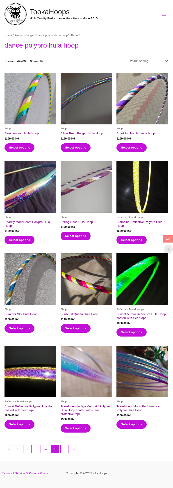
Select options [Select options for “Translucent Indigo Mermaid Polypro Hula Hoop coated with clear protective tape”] (75, 428)
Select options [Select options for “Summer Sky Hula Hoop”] (19, 328)
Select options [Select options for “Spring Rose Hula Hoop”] (75, 236)
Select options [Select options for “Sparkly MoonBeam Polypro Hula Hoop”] (19, 240)
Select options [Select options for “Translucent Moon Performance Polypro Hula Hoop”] (131, 424)
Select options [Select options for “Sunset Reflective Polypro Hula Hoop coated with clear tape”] (19, 424)
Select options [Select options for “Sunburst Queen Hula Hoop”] (75, 328)
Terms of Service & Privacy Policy (25, 473)
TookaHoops (50, 12)
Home (8, 35)
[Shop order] (147, 61)
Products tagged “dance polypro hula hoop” (41, 35)
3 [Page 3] (37, 449)
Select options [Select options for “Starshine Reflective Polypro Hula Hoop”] (131, 240)
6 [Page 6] (64, 449)
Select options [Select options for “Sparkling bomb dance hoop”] (131, 147)
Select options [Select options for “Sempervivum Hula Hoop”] (19, 147)
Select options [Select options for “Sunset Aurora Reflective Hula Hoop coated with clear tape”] (131, 332)
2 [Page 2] (27, 449)
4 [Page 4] (46, 449)
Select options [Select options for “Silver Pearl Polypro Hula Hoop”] (75, 147)
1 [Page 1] (18, 449)
